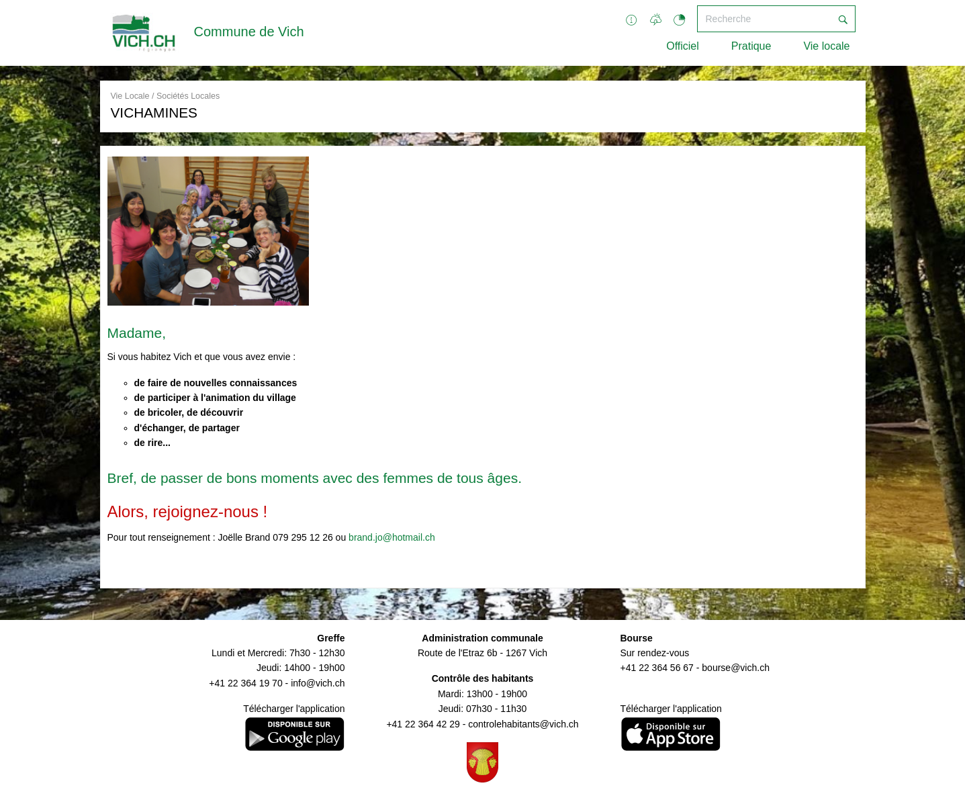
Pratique (751, 46)
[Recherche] (764, 18)
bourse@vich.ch (736, 667)
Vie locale (826, 46)
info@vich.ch (317, 683)
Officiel (682, 46)
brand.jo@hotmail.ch (392, 537)
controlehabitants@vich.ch (523, 724)
